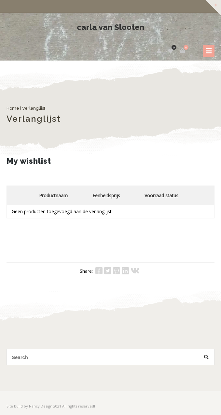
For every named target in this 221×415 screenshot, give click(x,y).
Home (13, 108)
